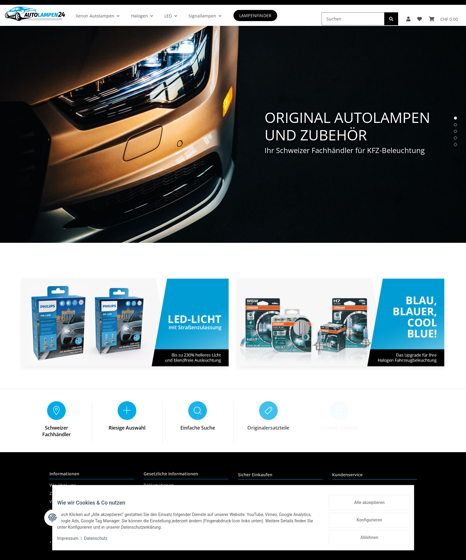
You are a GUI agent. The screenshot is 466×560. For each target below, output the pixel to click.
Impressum (72, 541)
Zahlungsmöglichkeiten (73, 493)
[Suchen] (346, 14)
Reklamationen (159, 485)
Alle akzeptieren (364, 507)
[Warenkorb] (442, 15)
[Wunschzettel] (416, 15)
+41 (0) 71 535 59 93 (369, 492)
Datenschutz (156, 493)
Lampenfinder (265, 15)
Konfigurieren (364, 523)
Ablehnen (364, 538)
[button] (402, 15)
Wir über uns (62, 485)
